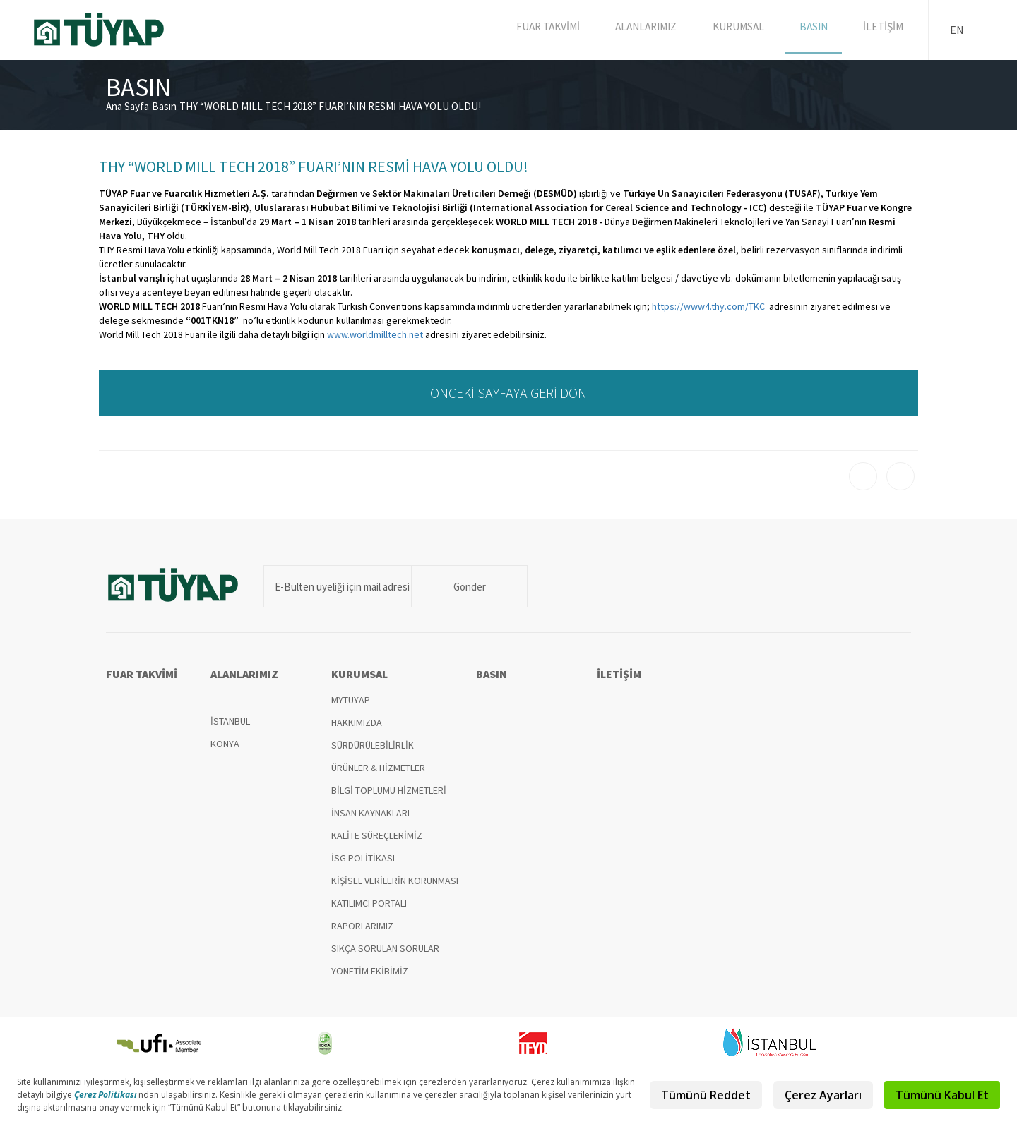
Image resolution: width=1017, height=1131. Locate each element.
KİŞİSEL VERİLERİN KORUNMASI (394, 880)
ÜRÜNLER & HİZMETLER (378, 767)
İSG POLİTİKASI (363, 858)
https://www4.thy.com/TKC (708, 306)
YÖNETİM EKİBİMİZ (369, 970)
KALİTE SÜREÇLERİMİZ (376, 835)
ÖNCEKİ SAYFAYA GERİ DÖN (508, 392)
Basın (164, 106)
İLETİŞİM (885, 30)
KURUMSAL (745, 30)
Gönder (454, 586)
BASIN (818, 30)
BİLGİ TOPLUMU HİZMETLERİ (388, 790)
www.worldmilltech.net (375, 334)
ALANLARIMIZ (654, 30)
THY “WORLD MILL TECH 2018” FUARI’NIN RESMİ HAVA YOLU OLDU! (330, 106)
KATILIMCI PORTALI (369, 903)
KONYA (224, 743)
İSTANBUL (230, 721)
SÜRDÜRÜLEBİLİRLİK (372, 745)
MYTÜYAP (350, 700)
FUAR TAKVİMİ (556, 30)
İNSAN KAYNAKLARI (370, 812)
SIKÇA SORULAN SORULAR (385, 948)
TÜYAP (110, 29)
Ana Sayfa (127, 106)
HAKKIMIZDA (356, 722)
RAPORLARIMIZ (362, 925)
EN (957, 30)
